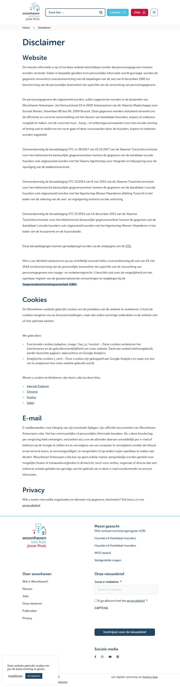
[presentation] (122, 618)
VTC (128, 246)
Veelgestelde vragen (108, 560)
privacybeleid (31, 505)
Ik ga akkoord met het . (122, 600)
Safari (30, 403)
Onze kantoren (32, 603)
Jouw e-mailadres (108, 582)
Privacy (27, 618)
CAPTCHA (101, 608)
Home (26, 27)
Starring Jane (150, 677)
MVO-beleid (103, 553)
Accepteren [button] (34, 676)
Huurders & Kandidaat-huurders (115, 538)
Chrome (32, 391)
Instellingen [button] (15, 676)
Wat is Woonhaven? (35, 581)
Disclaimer (44, 27)
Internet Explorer (38, 386)
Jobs (25, 596)
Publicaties (29, 611)
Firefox (31, 397)
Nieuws (27, 589)
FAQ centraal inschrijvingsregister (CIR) (120, 531)
